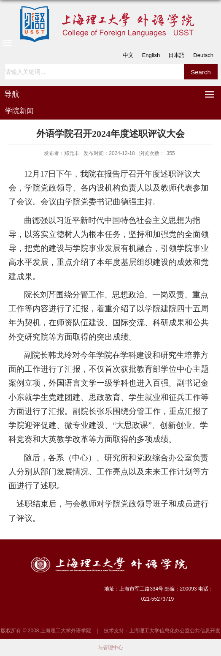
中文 (128, 55)
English (151, 55)
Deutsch (203, 55)
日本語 (176, 55)
